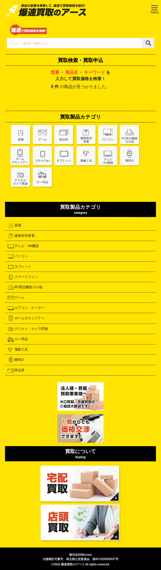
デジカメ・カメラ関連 (27, 329)
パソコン (17, 256)
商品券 (16, 370)
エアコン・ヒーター (26, 308)
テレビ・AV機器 (23, 246)
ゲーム (16, 297)
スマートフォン (22, 277)
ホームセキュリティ (26, 318)
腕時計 (16, 360)
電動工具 (17, 349)
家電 (14, 225)
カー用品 (17, 339)
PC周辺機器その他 (24, 287)
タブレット (19, 267)
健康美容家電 (21, 236)
